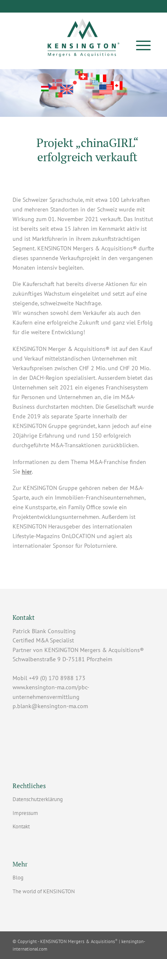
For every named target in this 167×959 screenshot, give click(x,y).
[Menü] (143, 45)
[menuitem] (143, 45)
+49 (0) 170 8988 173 (57, 678)
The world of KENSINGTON (44, 891)
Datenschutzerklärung (38, 799)
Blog (18, 877)
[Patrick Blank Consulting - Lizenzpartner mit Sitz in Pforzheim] (83, 35)
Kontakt (21, 826)
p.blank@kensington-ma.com (50, 706)
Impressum (25, 813)
